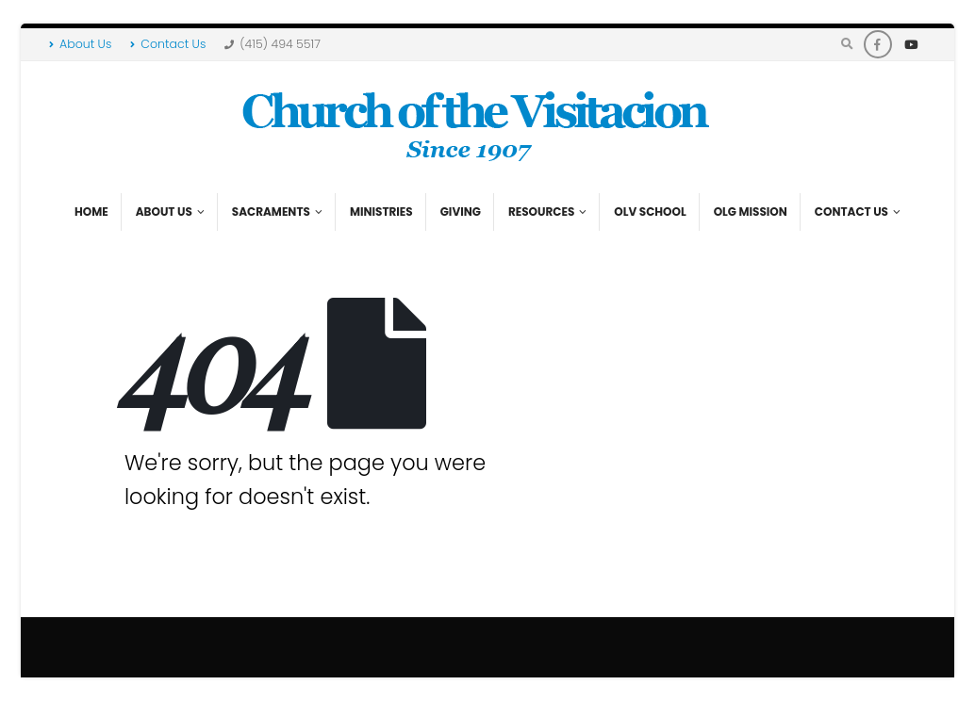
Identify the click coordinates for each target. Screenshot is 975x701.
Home (91, 212)
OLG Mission (750, 212)
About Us (80, 44)
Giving (460, 212)
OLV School (650, 212)
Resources (541, 212)
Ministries (381, 212)
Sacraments (271, 212)
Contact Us (168, 44)
